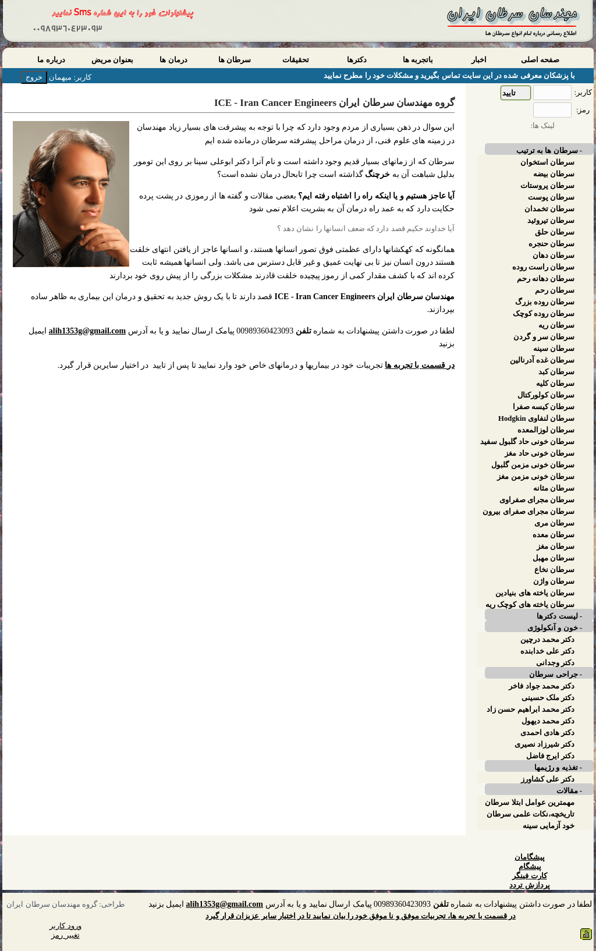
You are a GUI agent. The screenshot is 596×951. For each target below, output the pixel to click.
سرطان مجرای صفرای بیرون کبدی (528, 512)
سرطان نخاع (554, 570)
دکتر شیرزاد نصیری (544, 744)
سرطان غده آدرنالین (542, 360)
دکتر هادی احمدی (547, 733)
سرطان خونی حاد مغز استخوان (539, 453)
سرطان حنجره (551, 244)
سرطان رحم (554, 290)
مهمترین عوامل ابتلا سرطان (529, 803)
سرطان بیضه (553, 174)
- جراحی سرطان (555, 674)
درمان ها (173, 60)
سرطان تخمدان (549, 209)
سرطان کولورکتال (545, 395)
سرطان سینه (553, 349)
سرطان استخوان (547, 162)
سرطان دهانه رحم (545, 279)
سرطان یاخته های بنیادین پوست (534, 593)
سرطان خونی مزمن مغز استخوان (535, 477)
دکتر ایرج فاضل (550, 756)
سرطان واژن (553, 581)
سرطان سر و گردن (543, 337)
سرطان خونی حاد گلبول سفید (527, 442)
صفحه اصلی (540, 60)
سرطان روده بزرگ (544, 302)
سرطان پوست (551, 197)
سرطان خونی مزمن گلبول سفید (532, 465)
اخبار (479, 60)
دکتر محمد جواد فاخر (541, 686)
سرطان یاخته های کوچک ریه (529, 605)
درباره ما (51, 60)
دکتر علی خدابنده (547, 651)
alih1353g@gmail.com (87, 331)
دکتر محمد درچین (547, 640)
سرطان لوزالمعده (545, 430)
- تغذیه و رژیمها (558, 768)
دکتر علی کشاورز (547, 779)
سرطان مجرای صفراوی (536, 500)
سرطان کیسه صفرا (543, 407)
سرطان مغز (555, 546)
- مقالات (569, 791)
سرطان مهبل (553, 558)
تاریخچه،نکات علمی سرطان (530, 814)
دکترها (357, 60)
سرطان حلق (554, 232)
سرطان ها (234, 60)
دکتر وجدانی (555, 663)
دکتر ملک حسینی (548, 698)
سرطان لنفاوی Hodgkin (536, 418)
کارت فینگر (529, 876)
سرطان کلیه (555, 383)
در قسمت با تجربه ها (420, 365)
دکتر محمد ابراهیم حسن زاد (530, 709)
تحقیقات (295, 60)
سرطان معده (553, 535)
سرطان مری (554, 523)
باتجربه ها (418, 60)
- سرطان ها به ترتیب (549, 151)
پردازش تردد (529, 885)
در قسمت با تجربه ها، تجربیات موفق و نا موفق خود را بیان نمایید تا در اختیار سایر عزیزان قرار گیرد (360, 916)
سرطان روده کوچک (543, 314)
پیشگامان (530, 857)
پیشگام (530, 867)
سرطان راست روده (543, 267)
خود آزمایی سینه (548, 826)
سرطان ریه (556, 325)
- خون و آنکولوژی (554, 628)
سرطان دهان (553, 255)
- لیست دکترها (559, 616)
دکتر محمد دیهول (548, 721)
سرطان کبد (556, 372)
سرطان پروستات (547, 186)
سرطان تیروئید (550, 221)
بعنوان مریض (112, 60)
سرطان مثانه (553, 488)
